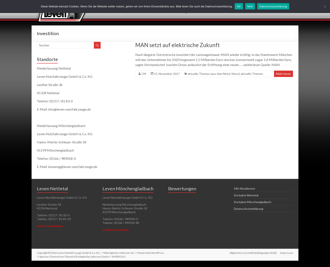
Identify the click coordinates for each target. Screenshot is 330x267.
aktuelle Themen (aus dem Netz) (209, 73)
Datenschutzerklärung (248, 208)
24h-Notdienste (244, 188)
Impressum (286, 252)
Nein (250, 6)
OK (239, 6)
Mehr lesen (283, 73)
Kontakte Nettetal (246, 195)
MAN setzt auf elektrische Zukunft (177, 45)
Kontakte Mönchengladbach (252, 202)
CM (143, 73)
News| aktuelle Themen (247, 73)
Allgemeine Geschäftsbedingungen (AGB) (253, 252)
